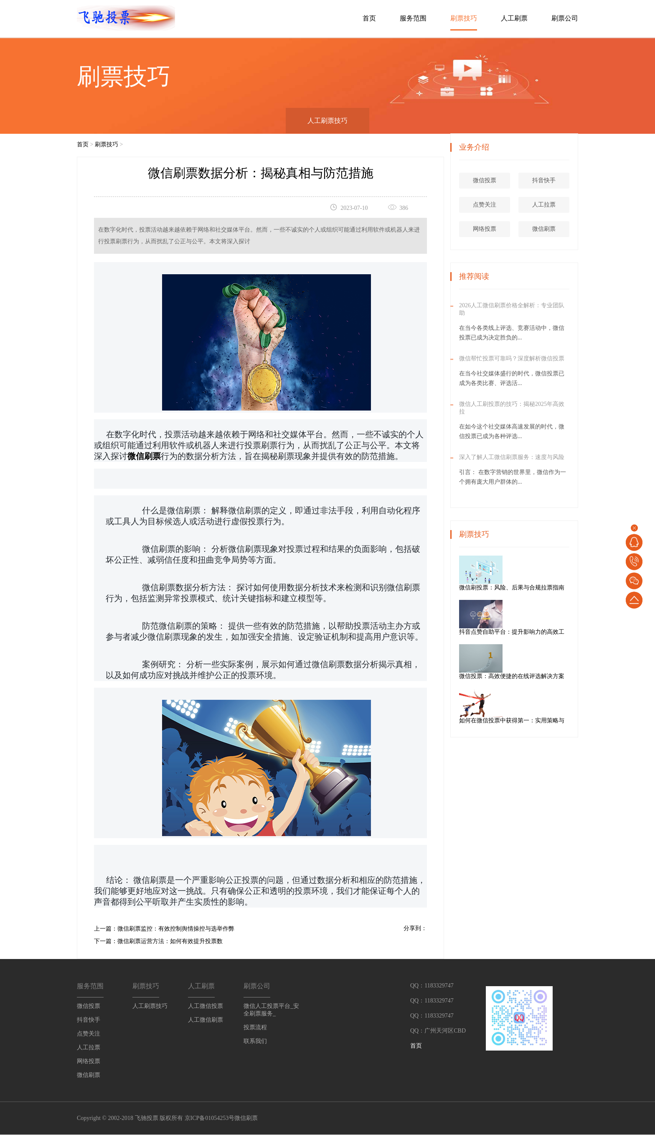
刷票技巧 (463, 18)
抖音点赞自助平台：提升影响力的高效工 (541, 632)
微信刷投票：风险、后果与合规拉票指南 (541, 588)
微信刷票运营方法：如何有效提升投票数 (170, 941)
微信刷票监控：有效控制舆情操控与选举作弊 (175, 929)
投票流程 (255, 1027)
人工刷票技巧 (327, 120)
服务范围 (413, 18)
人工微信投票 (205, 1006)
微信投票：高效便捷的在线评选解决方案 (541, 676)
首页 (369, 18)
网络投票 (485, 229)
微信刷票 (544, 229)
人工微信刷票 (205, 1020)
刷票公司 (564, 18)
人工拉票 (544, 205)
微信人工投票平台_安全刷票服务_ (271, 1010)
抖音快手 (544, 181)
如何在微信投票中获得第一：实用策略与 (541, 721)
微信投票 (485, 181)
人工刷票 (514, 18)
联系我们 (255, 1041)
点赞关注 (485, 205)
